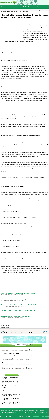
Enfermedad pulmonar (29, 410)
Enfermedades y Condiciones (29, 10)
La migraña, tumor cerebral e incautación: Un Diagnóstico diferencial (18, 293)
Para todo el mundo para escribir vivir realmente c (12, 317)
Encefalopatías (26, 6)
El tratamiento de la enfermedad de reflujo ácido (10, 399)
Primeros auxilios (11, 413)
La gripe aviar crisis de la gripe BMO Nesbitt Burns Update (11, 395)
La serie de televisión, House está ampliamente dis (12, 294)
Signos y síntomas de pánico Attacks (10, 390)
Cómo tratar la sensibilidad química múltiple (10, 386)
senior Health (3, 413)
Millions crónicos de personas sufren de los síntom (12, 306)
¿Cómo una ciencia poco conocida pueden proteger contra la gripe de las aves (22, 367)
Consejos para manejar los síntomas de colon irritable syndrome (12, 332)
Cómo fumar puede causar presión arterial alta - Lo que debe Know (18, 310)
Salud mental (13, 412)
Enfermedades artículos (16, 10)
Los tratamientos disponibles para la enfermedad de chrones (17, 358)
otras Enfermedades (5, 327)
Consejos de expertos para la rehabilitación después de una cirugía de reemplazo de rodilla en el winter (36, 332)
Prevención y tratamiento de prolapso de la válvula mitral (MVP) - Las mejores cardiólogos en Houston (11, 403)
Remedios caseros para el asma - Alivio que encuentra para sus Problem (19, 304)
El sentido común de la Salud (29, 412)
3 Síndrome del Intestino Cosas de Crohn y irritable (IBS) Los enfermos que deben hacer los (23, 349)
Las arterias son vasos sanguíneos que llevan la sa (12, 311)
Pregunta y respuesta (6, 325)
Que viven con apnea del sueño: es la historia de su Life (15, 316)
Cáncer (33, 6)
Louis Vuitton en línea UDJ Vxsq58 (10, 353)
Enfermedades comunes (42, 412)
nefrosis (39, 6)
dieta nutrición (4, 6)
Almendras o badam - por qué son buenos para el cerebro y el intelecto (11, 382)
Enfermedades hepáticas (15, 6)
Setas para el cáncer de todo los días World (10, 378)
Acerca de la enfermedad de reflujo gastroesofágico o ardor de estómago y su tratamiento (24, 299)
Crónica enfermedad (4, 10)
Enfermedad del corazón (6, 410)
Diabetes (19, 412)
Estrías (3, 362)
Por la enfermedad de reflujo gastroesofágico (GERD (12, 300)
